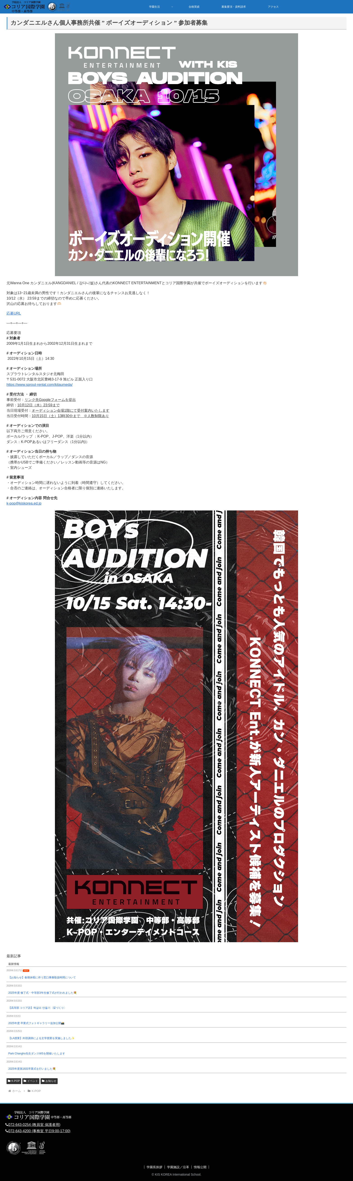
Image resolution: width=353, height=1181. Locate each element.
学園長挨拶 (154, 1167)
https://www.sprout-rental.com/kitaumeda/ (39, 385)
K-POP (14, 1081)
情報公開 (200, 1167)
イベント (31, 1081)
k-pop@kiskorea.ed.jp (24, 503)
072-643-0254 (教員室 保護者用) (34, 1125)
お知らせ (49, 1081)
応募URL (14, 313)
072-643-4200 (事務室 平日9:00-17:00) (39, 1131)
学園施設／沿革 (178, 1167)
